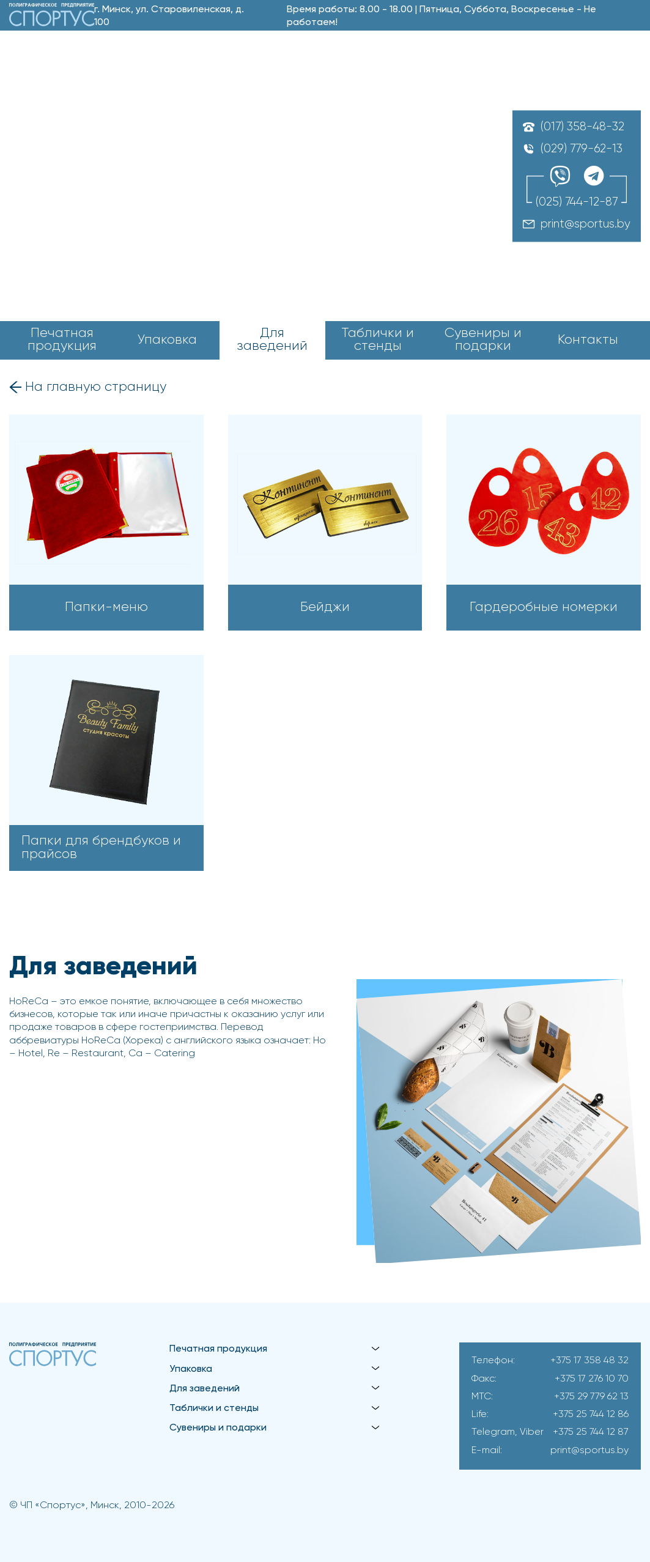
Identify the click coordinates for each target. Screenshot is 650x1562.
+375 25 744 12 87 (591, 1432)
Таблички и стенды (377, 340)
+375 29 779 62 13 (591, 1397)
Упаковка (167, 340)
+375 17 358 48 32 (589, 1361)
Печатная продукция (62, 340)
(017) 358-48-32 (582, 127)
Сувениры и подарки (483, 340)
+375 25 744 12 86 (591, 1414)
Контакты (588, 340)
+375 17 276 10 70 (592, 1379)
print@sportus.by (585, 225)
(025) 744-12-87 (577, 203)
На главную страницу (95, 387)
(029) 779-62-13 (581, 149)
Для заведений (272, 340)
